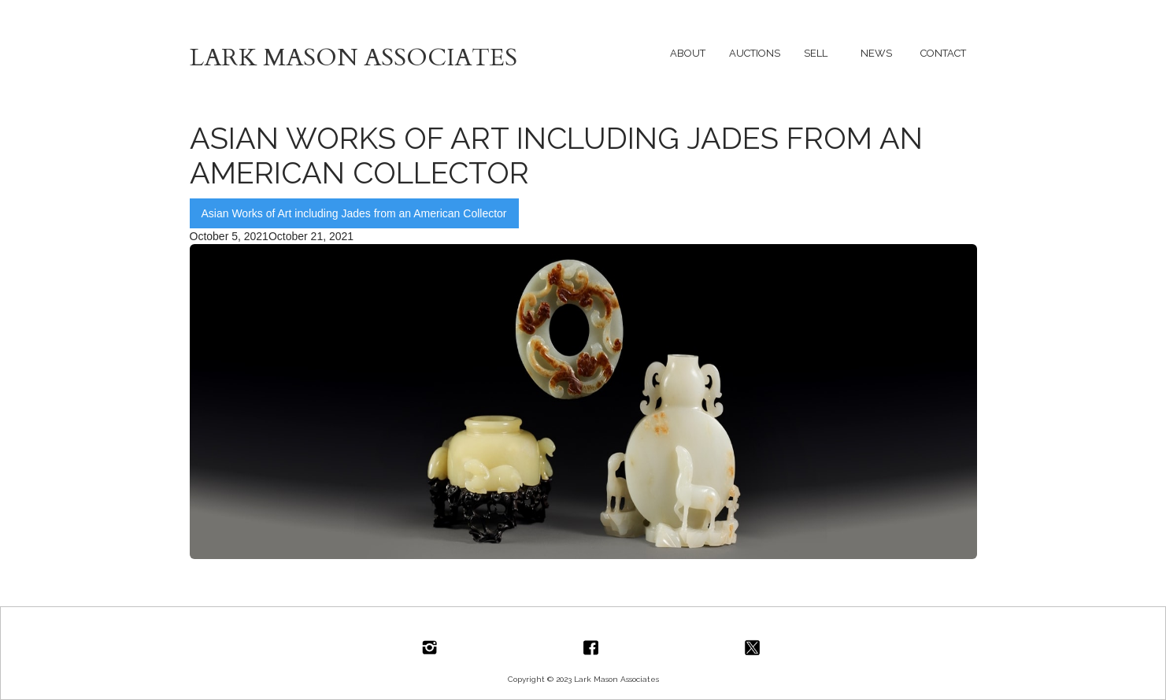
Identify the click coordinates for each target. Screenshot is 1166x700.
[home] (386, 53)
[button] (687, 53)
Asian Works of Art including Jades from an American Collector (354, 213)
